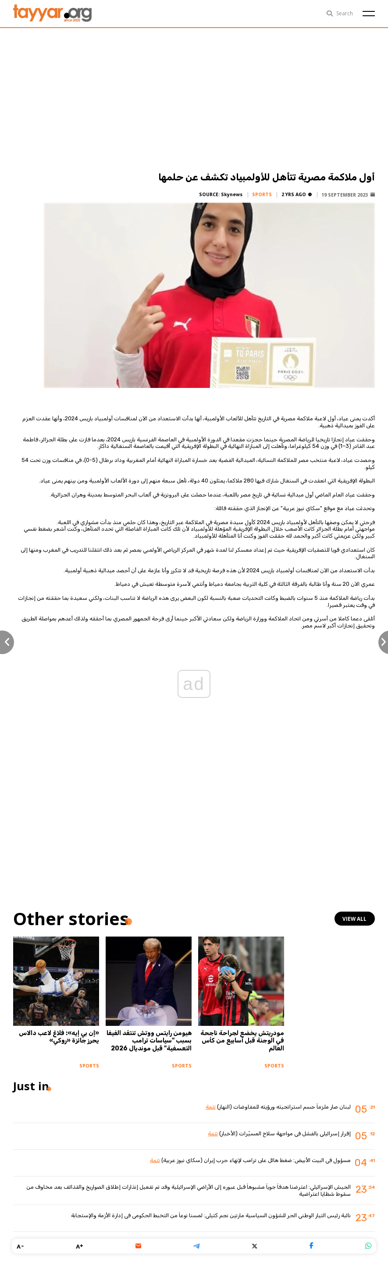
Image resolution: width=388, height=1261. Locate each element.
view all (355, 919)
